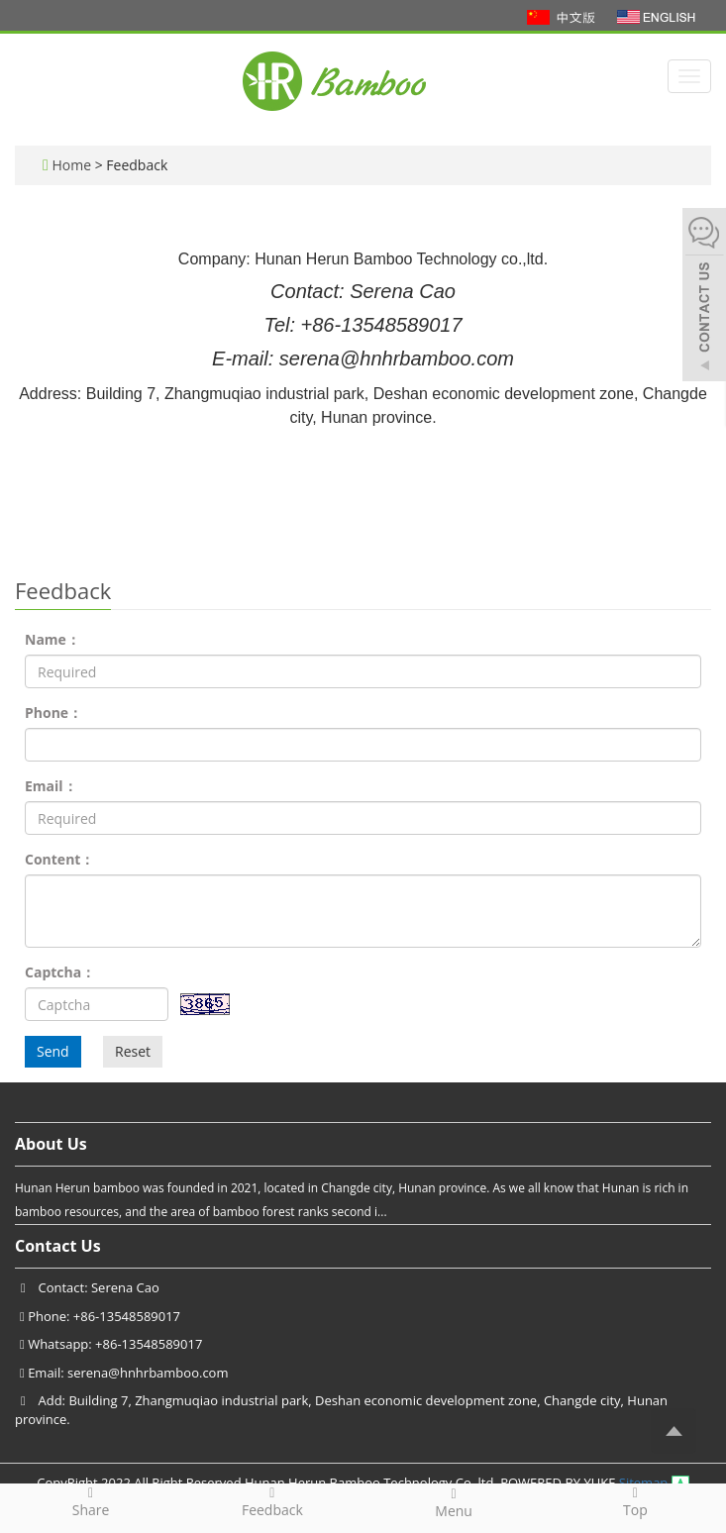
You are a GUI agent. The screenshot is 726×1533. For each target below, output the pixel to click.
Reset (133, 1051)
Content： (59, 859)
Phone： (53, 712)
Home (71, 164)
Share (90, 1501)
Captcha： (60, 972)
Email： (51, 785)
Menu (454, 1502)
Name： (52, 639)
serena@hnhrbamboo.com (148, 1372)
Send (53, 1051)
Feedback (272, 1501)
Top (635, 1501)
